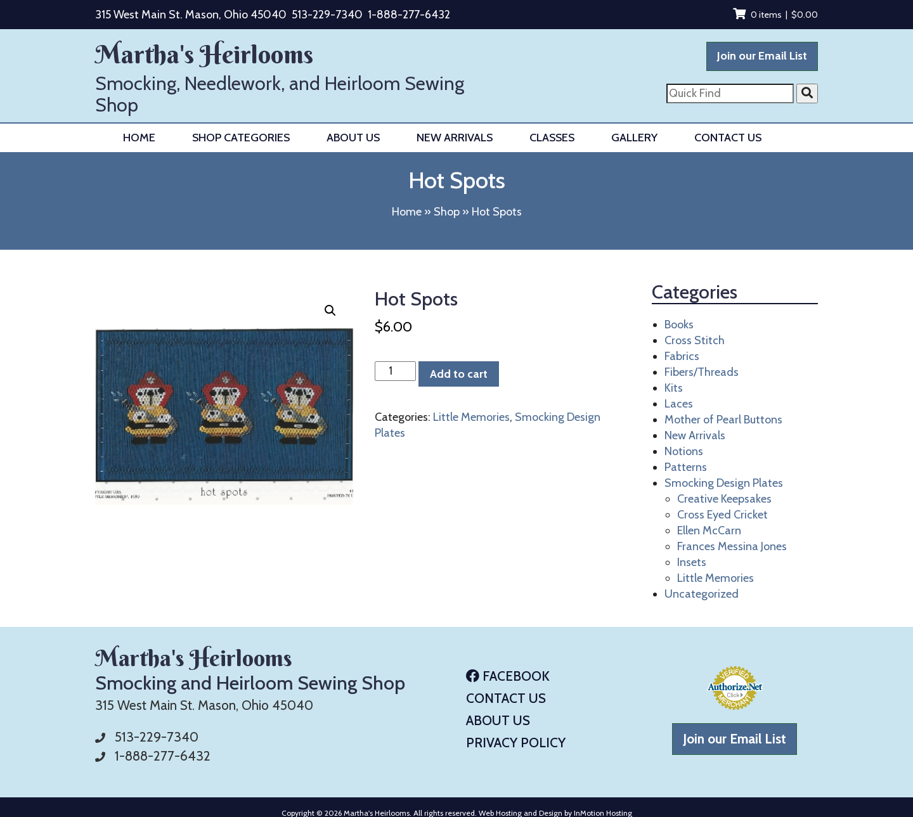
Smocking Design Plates (723, 483)
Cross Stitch (694, 340)
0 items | (775, 14)
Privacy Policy (516, 742)
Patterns (685, 467)
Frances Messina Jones (732, 546)
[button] (330, 310)
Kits (673, 388)
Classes (551, 138)
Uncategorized (701, 594)
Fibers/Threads (701, 372)
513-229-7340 (327, 15)
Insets (691, 562)
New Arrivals (455, 138)
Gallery (634, 138)
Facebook (508, 676)
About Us (353, 138)
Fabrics (681, 356)
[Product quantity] (395, 371)
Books (679, 324)
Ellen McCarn (709, 530)
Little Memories (471, 417)
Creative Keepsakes (724, 499)
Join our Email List (762, 56)
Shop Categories (241, 138)
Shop (447, 212)
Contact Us (727, 138)
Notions (683, 451)
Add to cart (459, 374)
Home (139, 138)
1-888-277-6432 (409, 15)
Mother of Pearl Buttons (723, 420)
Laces (678, 404)
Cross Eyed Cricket (722, 515)
